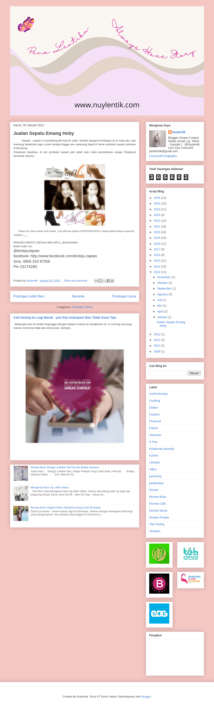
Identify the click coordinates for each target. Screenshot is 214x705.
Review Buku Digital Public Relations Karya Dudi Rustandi (66, 507)
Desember (164, 277)
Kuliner (153, 455)
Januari (162, 317)
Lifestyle (154, 462)
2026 (157, 197)
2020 (157, 232)
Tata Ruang (156, 524)
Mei (160, 305)
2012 (157, 334)
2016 (157, 255)
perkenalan (156, 483)
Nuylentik (179, 132)
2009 (157, 351)
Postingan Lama (124, 296)
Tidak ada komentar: (76, 280)
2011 (157, 340)
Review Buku (157, 496)
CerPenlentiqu (158, 393)
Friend (153, 428)
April (160, 311)
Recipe (153, 489)
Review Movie (158, 510)
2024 (157, 209)
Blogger (146, 696)
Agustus (162, 294)
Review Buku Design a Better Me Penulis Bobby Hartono (65, 467)
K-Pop (153, 442)
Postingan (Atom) (82, 307)
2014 (157, 266)
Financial (155, 421)
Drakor (153, 407)
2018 (157, 243)
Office (153, 469)
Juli (159, 300)
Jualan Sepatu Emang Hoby (43, 133)
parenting (155, 476)
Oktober (162, 282)
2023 (157, 215)
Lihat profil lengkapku (163, 156)
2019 (157, 237)
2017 (157, 249)
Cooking (154, 400)
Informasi (155, 435)
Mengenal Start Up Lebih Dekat (49, 487)
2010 (157, 345)
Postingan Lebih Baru (29, 296)
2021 (157, 226)
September (164, 288)
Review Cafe (157, 503)
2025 (157, 203)
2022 (157, 220)
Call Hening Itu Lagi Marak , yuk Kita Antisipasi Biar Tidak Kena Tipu (64, 317)
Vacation (154, 531)
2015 (157, 260)
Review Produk (159, 517)
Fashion (154, 414)
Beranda (78, 296)
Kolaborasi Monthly (161, 448)
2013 (157, 272)
